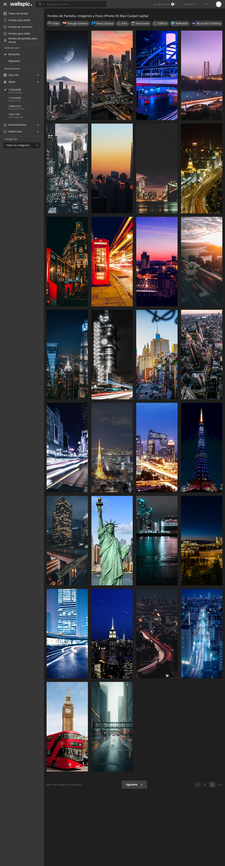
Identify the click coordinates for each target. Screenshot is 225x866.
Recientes (14, 54)
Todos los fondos (16, 13)
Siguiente (134, 784)
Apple (9, 81)
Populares (14, 61)
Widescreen (13, 131)
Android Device (15, 125)
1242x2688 (26, 89)
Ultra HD (11, 75)
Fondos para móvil (17, 20)
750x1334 (14, 114)
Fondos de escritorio (18, 26)
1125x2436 (14, 98)
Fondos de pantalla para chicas (20, 40)
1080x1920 (14, 106)
